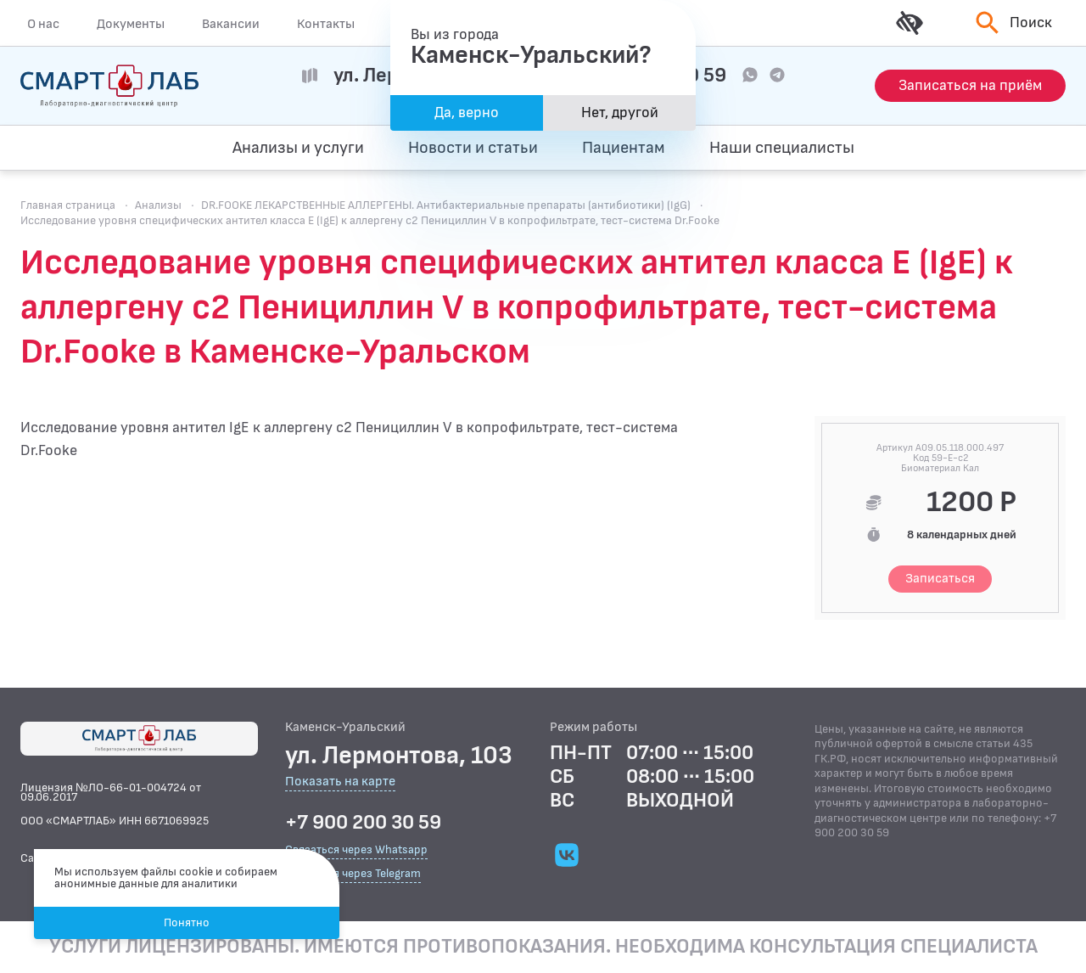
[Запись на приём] (970, 86)
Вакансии (231, 23)
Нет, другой (619, 112)
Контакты (326, 23)
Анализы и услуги (298, 147)
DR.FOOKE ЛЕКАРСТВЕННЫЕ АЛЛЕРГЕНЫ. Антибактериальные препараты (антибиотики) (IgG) (446, 205)
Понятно (187, 922)
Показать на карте (340, 782)
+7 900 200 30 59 (363, 823)
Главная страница (67, 205)
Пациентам (623, 147)
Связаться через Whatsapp (356, 849)
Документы (131, 23)
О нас (43, 23)
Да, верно (466, 112)
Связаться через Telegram (353, 873)
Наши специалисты (781, 147)
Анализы (158, 205)
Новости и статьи (473, 147)
